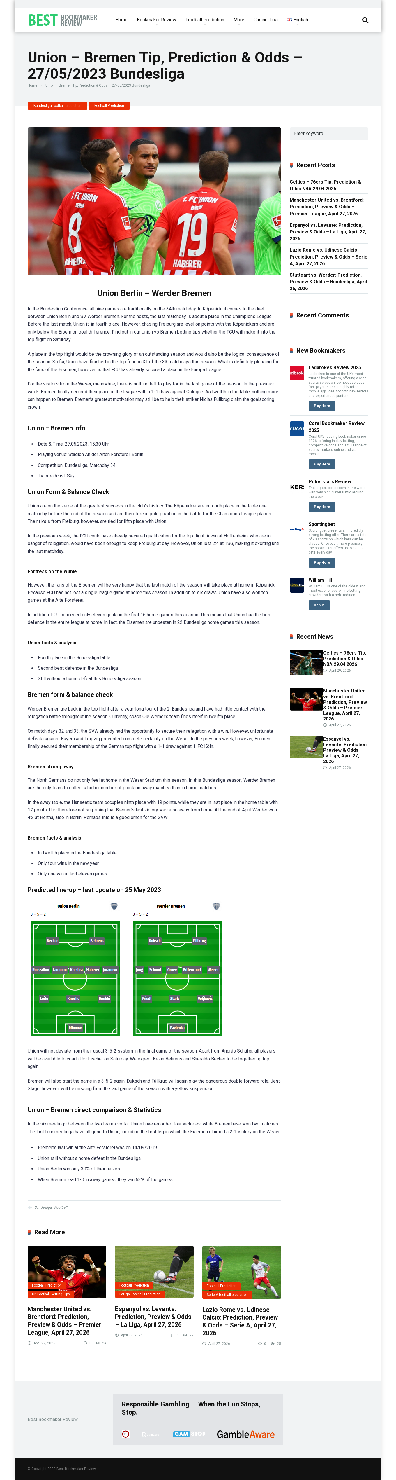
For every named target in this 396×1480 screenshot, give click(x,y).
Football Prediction (204, 19)
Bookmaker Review (156, 19)
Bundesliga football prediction (57, 106)
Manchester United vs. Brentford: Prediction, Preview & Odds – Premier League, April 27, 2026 (64, 1321)
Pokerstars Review (330, 481)
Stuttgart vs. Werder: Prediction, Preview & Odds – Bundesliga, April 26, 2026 (328, 281)
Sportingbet (322, 524)
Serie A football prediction (227, 1295)
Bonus (319, 605)
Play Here (322, 406)
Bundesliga (43, 1207)
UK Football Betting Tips (51, 1294)
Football (60, 1207)
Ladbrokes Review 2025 (335, 367)
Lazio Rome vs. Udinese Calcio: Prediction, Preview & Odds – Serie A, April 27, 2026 (240, 1321)
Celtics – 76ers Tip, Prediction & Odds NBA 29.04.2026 (325, 185)
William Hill (320, 580)
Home (121, 19)
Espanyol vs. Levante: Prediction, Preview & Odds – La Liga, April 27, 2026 (153, 1316)
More (239, 19)
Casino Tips (266, 19)
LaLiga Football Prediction (139, 1294)
